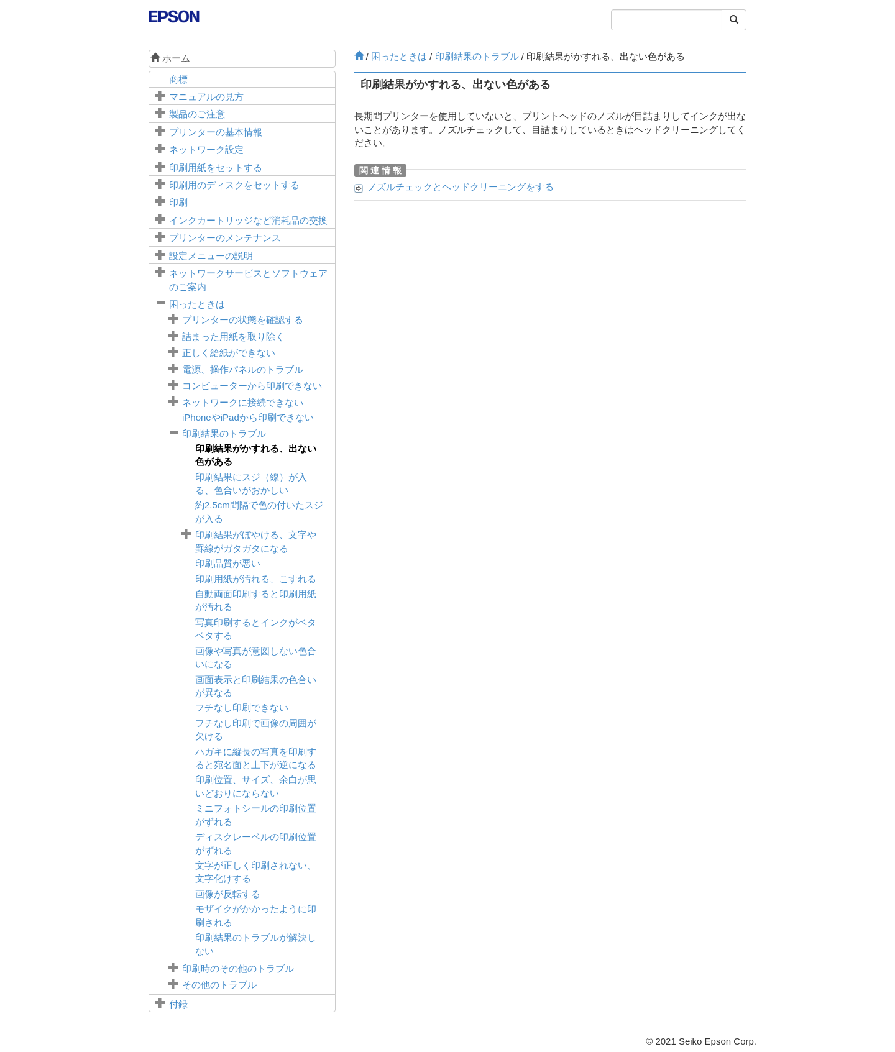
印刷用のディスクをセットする (234, 185)
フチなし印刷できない (241, 707)
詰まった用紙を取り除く (233, 336)
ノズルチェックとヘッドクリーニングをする (460, 186)
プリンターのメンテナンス (225, 237)
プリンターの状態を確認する (242, 319)
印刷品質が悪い (227, 563)
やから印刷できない (248, 417)
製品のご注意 (197, 114)
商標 (178, 79)
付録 (178, 1004)
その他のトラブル (219, 984)
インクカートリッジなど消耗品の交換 (248, 220)
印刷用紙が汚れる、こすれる (255, 579)
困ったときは (197, 304)
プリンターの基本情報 (215, 132)
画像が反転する (227, 894)
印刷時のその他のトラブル (238, 968)
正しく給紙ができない (228, 352)
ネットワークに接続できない (242, 402)
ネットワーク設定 (206, 149)
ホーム (170, 58)
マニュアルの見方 (206, 96)
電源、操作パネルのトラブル (242, 369)
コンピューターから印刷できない (252, 385)
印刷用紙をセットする (215, 167)
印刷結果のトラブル (224, 433)
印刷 (178, 202)
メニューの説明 (211, 255)
